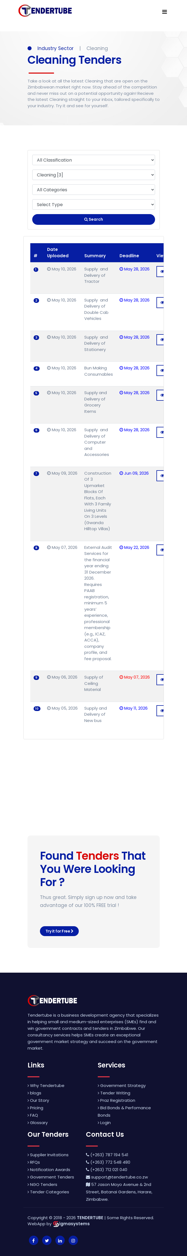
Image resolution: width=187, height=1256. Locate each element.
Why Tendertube (46, 1085)
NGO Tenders (42, 1184)
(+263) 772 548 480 (108, 1162)
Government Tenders (51, 1177)
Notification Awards (49, 1169)
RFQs (34, 1162)
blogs (34, 1093)
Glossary (38, 1122)
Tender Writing (114, 1093)
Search (93, 219)
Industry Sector (51, 48)
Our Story (38, 1100)
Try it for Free (59, 931)
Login (104, 1122)
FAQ (33, 1115)
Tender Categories (48, 1192)
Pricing (35, 1108)
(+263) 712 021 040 (106, 1169)
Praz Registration (116, 1100)
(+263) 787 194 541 (107, 1155)
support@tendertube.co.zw (117, 1177)
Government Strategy (122, 1085)
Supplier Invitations (48, 1155)
